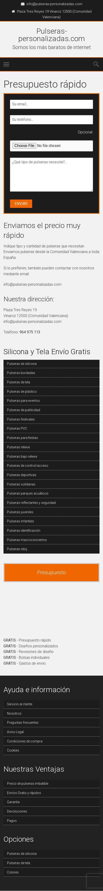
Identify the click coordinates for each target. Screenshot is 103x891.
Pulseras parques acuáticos (27, 493)
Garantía (13, 802)
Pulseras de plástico (22, 391)
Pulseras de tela (18, 382)
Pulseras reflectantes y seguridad (31, 503)
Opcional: (85, 132)
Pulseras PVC (17, 428)
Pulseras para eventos (23, 401)
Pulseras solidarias (21, 484)
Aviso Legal (15, 732)
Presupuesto (51, 572)
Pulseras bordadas (21, 373)
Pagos (12, 821)
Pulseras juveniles (20, 512)
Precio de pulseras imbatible (27, 783)
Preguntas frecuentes (22, 722)
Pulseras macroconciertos (27, 540)
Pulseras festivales (21, 419)
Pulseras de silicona (22, 364)
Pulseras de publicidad (23, 410)
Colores (13, 872)
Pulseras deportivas (21, 475)
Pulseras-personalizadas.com (51, 35)
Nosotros (14, 713)
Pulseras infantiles (20, 521)
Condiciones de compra (24, 741)
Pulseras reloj (17, 549)
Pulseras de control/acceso (27, 465)
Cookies (13, 750)
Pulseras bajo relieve (22, 456)
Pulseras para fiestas (22, 438)
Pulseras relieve (18, 447)
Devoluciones (17, 811)
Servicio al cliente (19, 704)
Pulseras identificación (23, 530)
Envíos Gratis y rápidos (24, 793)
